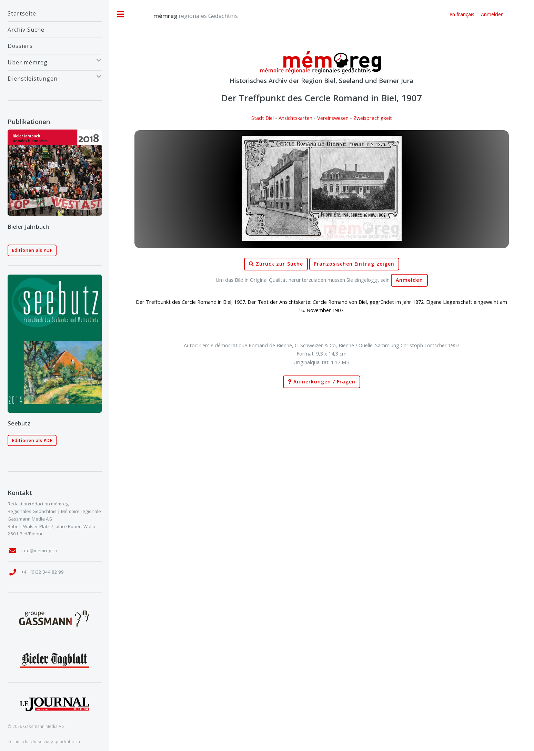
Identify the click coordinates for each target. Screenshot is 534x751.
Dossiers (20, 46)
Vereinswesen (333, 117)
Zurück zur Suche (276, 264)
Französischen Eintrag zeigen (354, 263)
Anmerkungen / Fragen (321, 381)
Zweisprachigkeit (372, 117)
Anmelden (409, 280)
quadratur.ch (67, 741)
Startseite (22, 13)
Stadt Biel (262, 117)
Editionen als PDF (32, 250)
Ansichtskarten (295, 117)
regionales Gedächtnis (189, 16)
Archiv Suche (26, 29)
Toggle (120, 14)
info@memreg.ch (39, 550)
